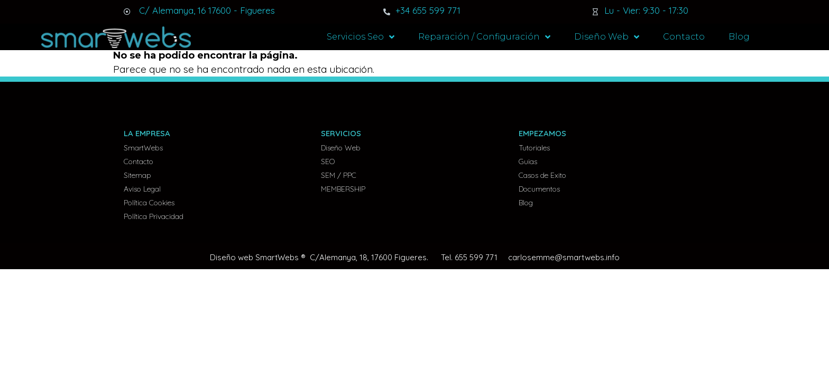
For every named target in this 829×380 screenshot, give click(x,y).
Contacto (684, 37)
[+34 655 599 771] (386, 11)
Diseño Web (606, 36)
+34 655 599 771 (427, 10)
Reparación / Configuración (484, 36)
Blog (739, 37)
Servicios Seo (360, 36)
